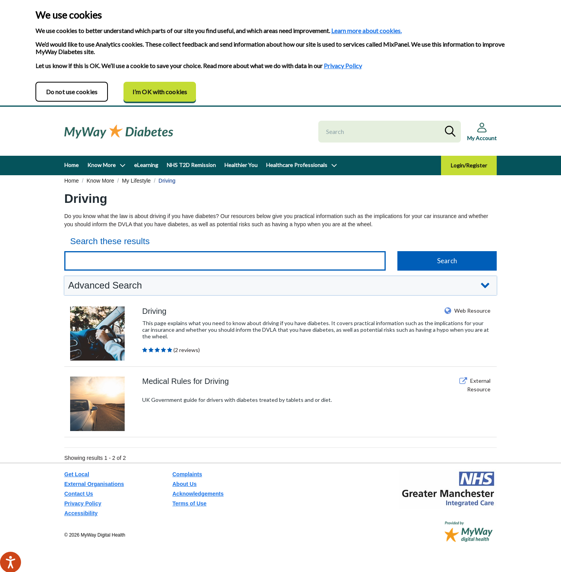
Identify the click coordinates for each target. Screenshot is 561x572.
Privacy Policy (343, 65)
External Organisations (94, 484)
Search (452, 132)
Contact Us (78, 494)
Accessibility (81, 513)
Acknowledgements (198, 494)
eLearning (146, 165)
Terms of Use (190, 503)
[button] (280, 285)
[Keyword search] (225, 261)
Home (71, 165)
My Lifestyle (136, 181)
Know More (101, 165)
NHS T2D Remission (191, 165)
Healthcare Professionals (296, 165)
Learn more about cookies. (366, 30)
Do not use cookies (71, 91)
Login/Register (469, 165)
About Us (185, 484)
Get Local (76, 474)
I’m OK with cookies (159, 91)
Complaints (187, 474)
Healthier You (241, 165)
